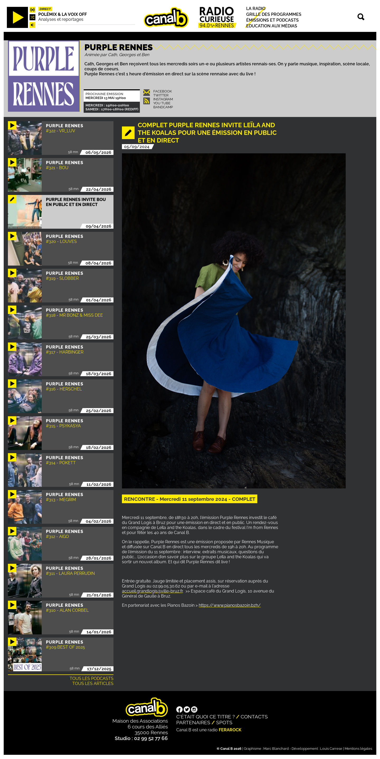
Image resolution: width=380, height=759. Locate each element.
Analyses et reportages (60, 19)
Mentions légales (358, 749)
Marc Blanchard (276, 749)
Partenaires (193, 722)
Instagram (163, 99)
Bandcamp (163, 107)
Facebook (162, 91)
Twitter (160, 95)
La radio (255, 8)
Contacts (254, 716)
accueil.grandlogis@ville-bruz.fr (152, 591)
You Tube (161, 103)
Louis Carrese (331, 749)
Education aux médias (271, 25)
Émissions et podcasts (272, 20)
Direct (45, 9)
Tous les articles (92, 683)
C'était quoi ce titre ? (205, 716)
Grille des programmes (273, 14)
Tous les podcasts (91, 678)
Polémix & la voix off (62, 14)
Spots (224, 722)
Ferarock (230, 729)
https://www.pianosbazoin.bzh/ (230, 605)
